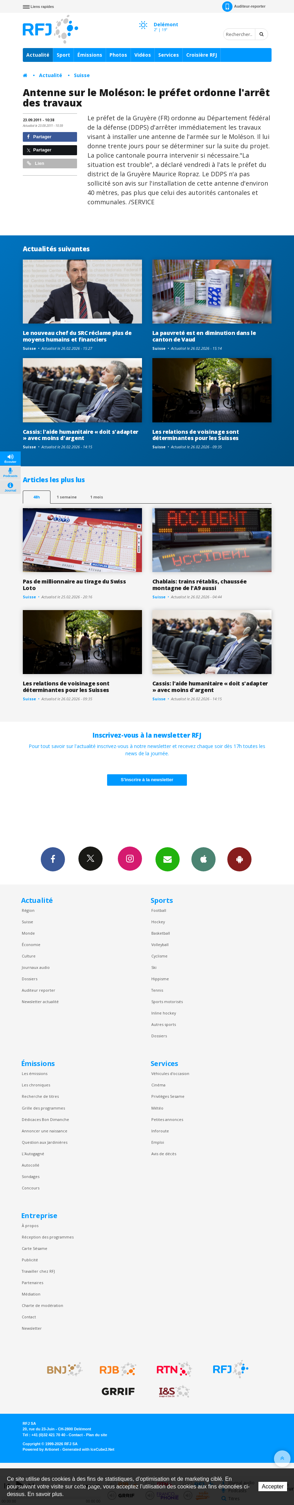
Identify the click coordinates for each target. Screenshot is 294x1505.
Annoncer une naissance (44, 1131)
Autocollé (30, 1165)
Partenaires (32, 1282)
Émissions (89, 55)
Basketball (160, 933)
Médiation (31, 1294)
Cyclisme (159, 956)
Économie (31, 944)
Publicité (30, 1260)
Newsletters (167, 859)
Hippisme (160, 978)
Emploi (157, 1142)
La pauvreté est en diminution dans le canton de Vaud (204, 336)
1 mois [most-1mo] (96, 496)
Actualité (37, 55)
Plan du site (96, 1435)
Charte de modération (42, 1305)
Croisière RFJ (201, 55)
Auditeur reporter (38, 990)
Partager (39, 136)
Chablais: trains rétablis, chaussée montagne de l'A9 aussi (199, 585)
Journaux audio (36, 967)
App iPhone (203, 859)
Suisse (82, 75)
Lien (35, 163)
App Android (239, 859)
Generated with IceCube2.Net (88, 1449)
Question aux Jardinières (44, 1142)
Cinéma (158, 1085)
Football (158, 910)
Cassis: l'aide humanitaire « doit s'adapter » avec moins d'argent (80, 435)
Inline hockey (163, 1013)
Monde (28, 933)
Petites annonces (167, 1119)
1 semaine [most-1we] (67, 496)
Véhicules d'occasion (170, 1073)
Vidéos (142, 55)
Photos (118, 55)
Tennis (157, 990)
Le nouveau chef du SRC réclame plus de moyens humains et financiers (77, 336)
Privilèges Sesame (167, 1096)
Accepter (273, 1486)
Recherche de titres (40, 1096)
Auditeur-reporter (243, 6)
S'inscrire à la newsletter (147, 779)
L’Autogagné (33, 1153)
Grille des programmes (43, 1108)
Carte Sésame (34, 1248)
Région (28, 910)
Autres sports (163, 1024)
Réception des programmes (48, 1237)
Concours (30, 1188)
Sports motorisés (167, 1001)
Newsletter (32, 1328)
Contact (29, 1317)
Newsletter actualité (40, 1001)
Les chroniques (36, 1085)
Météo (157, 1108)
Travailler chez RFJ (38, 1271)
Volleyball (160, 944)
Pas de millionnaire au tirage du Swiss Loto (74, 585)
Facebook (53, 859)
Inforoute (160, 1131)
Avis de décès (163, 1153)
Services (168, 55)
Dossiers (29, 978)
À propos (30, 1225)
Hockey (158, 921)
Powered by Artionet (41, 1449)
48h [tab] (36, 496)
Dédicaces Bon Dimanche (45, 1119)
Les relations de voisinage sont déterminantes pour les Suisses (195, 435)
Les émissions (34, 1073)
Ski (154, 967)
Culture (29, 956)
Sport (63, 55)
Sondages (30, 1176)
